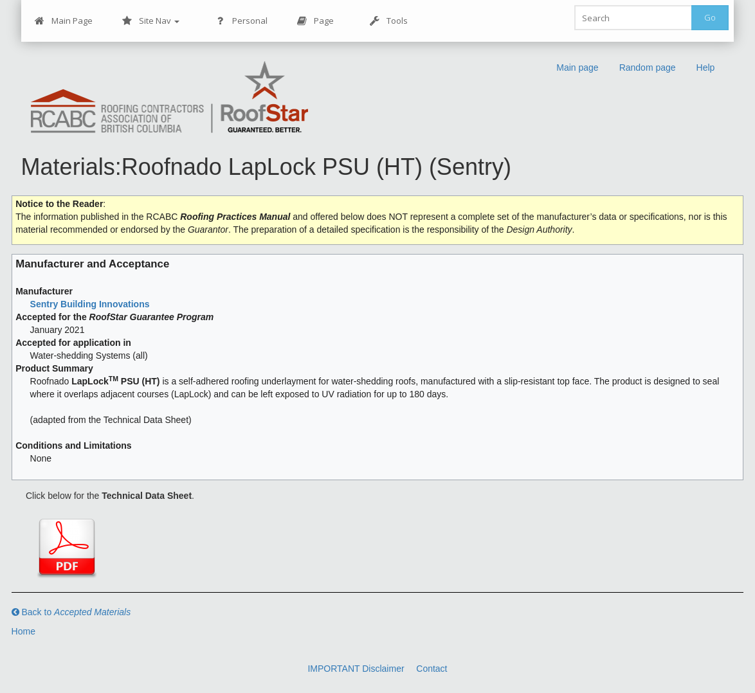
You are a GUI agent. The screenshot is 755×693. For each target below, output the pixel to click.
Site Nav (150, 21)
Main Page (64, 21)
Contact (431, 668)
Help (705, 67)
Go (710, 17)
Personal (241, 21)
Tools (389, 21)
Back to (71, 612)
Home (23, 631)
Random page (647, 67)
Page (315, 21)
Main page (577, 67)
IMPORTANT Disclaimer (355, 668)
